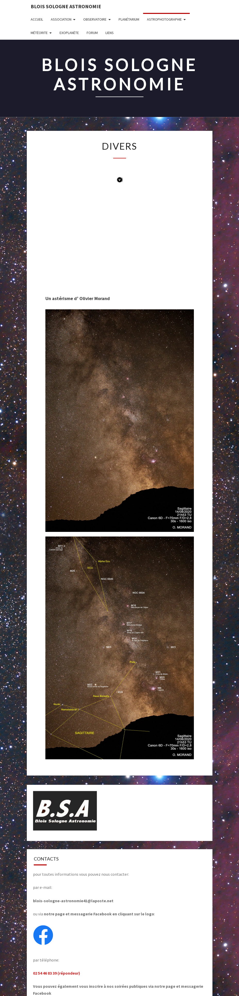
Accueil (37, 19)
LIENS (109, 32)
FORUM (92, 32)
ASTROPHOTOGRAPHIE (164, 19)
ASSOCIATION (61, 19)
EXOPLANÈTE (69, 32)
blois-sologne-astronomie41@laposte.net (73, 900)
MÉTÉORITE (39, 32)
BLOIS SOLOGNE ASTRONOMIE (66, 6)
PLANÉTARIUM (129, 19)
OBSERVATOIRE (94, 19)
